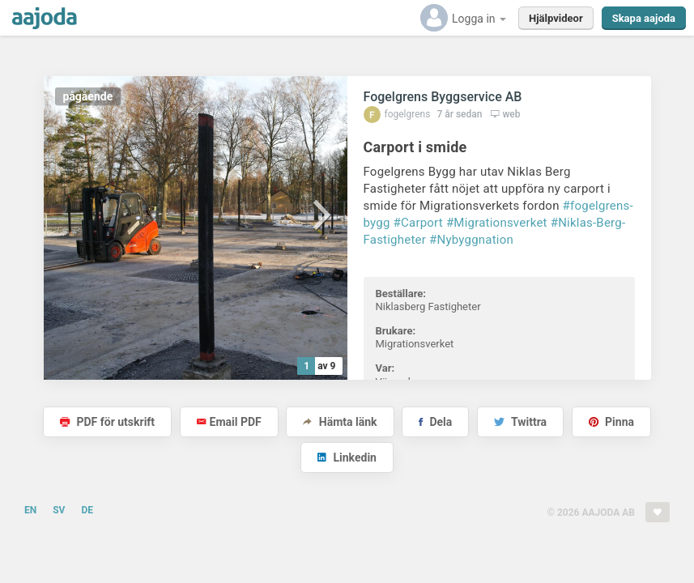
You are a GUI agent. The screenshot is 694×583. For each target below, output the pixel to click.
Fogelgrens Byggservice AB (443, 96)
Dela (435, 421)
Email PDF (229, 421)
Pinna (611, 421)
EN (30, 510)
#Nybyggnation (471, 239)
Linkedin (347, 457)
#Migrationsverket (496, 222)
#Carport (418, 222)
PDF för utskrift (107, 421)
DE (87, 510)
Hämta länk (340, 421)
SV (59, 510)
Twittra (520, 421)
